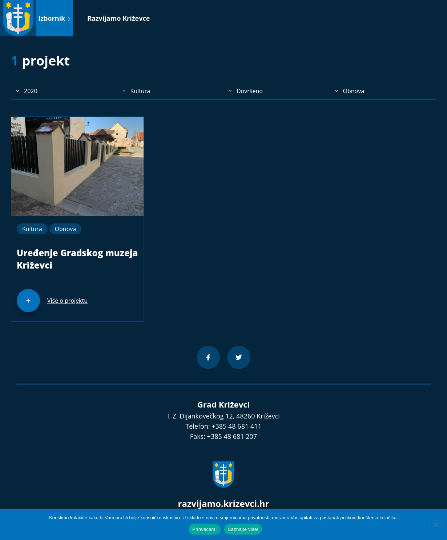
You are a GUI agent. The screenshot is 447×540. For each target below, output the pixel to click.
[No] (435, 524)
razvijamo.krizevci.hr (223, 503)
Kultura (32, 229)
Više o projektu (67, 301)
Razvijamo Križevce (118, 18)
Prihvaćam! (204, 529)
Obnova (65, 229)
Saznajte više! (243, 529)
